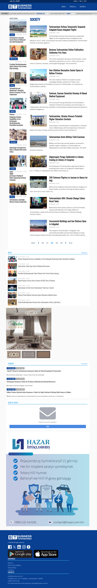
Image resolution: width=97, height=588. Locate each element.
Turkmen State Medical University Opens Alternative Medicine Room (37, 295)
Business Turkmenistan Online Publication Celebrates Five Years (66, 51)
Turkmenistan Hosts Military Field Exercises (67, 136)
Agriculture (13, 142)
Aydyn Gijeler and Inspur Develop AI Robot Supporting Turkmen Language (18, 176)
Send (47, 426)
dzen (28, 547)
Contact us (11, 570)
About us (10, 563)
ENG (75, 1)
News (10, 252)
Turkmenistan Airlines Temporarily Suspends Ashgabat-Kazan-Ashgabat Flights (67, 28)
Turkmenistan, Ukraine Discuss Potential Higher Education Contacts (65, 118)
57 (47, 243)
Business (13, 111)
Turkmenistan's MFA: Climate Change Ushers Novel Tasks (67, 200)
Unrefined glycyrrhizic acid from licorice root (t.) (27, 13)
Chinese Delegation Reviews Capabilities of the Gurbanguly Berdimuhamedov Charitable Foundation (16, 119)
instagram (23, 547)
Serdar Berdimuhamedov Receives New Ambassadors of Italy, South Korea (39, 302)
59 (57, 243)
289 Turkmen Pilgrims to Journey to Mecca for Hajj (68, 179)
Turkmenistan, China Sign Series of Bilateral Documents (34, 266)
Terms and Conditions (14, 565)
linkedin (19, 547)
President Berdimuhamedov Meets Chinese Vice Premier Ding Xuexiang (18, 66)
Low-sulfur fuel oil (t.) (65, 13)
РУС (85, 1)
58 (52, 243)
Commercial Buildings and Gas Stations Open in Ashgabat (67, 223)
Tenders (11, 363)
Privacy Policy (12, 567)
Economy (13, 169)
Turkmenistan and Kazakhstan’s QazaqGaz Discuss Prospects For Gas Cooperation (18, 91)
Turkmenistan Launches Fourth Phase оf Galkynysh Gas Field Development (18, 40)
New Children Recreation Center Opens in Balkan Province (66, 72)
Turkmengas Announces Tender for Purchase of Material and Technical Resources (31, 381)
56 (43, 243)
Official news (14, 59)
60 (61, 243)
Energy (12, 35)
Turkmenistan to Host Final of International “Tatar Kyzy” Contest (36, 288)
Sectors (83, 7)
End (70, 243)
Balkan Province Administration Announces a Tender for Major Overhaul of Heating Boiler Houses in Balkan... (39, 392)
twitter (14, 547)
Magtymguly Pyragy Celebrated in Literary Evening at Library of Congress (66, 158)
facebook (10, 547)
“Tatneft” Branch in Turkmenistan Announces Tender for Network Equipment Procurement (34, 371)
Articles (73, 7)
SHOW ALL (84, 252)
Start (33, 243)
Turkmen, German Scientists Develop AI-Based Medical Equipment (68, 95)
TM (80, 1)
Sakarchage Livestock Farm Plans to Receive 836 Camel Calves (18, 149)
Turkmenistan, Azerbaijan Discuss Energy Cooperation (18, 201)
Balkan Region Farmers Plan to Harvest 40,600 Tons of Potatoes (36, 280)
